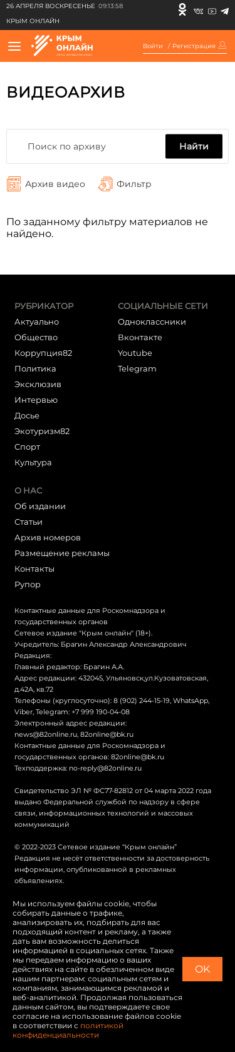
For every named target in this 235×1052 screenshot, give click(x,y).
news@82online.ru (45, 734)
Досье (26, 415)
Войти (153, 46)
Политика (35, 368)
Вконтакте (140, 337)
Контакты (34, 569)
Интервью (36, 400)
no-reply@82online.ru (105, 768)
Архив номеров (47, 537)
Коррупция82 (43, 353)
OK (202, 969)
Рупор (27, 584)
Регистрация (194, 46)
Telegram (137, 368)
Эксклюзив (37, 384)
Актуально (36, 321)
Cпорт (27, 447)
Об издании (40, 506)
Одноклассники (152, 321)
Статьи (28, 522)
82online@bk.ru (106, 734)
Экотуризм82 (42, 431)
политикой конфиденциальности (68, 1030)
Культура (33, 462)
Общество (36, 337)
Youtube (135, 353)
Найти (194, 146)
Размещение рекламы (62, 553)
